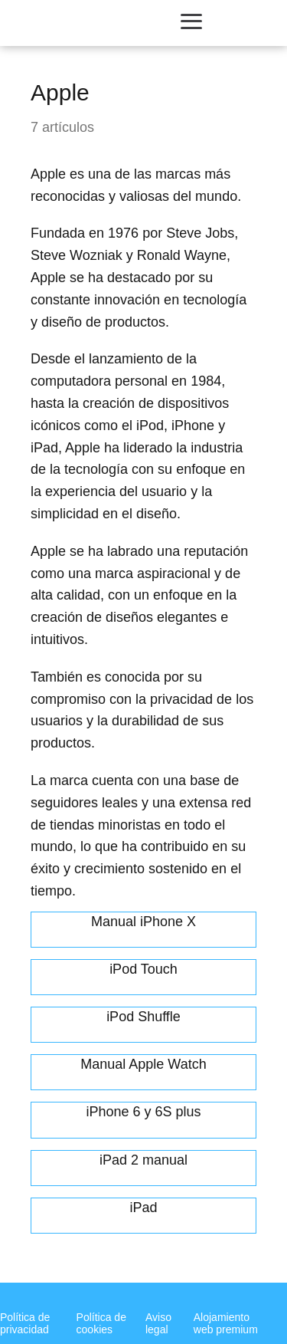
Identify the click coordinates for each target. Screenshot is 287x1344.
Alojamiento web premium (226, 1323)
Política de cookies (101, 1323)
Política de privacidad (25, 1323)
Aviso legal (158, 1323)
